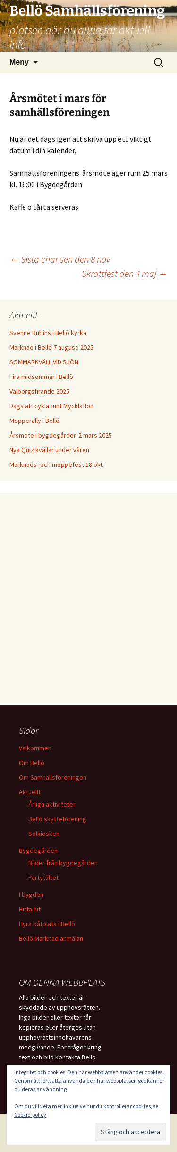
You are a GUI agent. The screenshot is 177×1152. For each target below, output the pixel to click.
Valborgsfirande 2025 (39, 391)
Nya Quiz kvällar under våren (49, 450)
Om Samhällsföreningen (52, 777)
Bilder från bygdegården (63, 863)
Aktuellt (30, 792)
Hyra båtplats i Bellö (47, 924)
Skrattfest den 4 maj (125, 273)
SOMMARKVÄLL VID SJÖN (43, 362)
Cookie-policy (30, 1114)
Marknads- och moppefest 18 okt (56, 464)
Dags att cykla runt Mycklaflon (51, 406)
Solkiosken (43, 833)
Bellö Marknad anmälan (51, 938)
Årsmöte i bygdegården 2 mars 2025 (60, 435)
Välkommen (35, 748)
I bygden (31, 894)
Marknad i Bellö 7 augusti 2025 (51, 347)
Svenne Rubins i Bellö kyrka (47, 332)
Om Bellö (31, 762)
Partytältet (43, 877)
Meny (19, 62)
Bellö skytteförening (57, 819)
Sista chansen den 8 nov (59, 259)
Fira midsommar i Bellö (41, 376)
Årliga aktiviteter (52, 804)
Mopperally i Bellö (34, 420)
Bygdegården (38, 850)
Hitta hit (30, 909)
